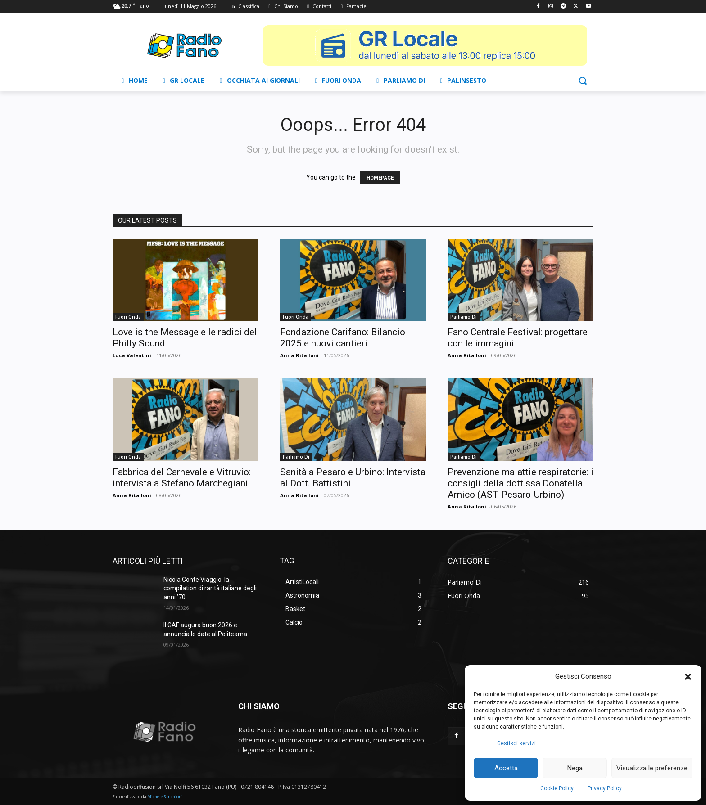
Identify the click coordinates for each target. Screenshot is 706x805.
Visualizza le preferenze (652, 768)
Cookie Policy (557, 788)
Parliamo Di (463, 317)
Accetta (506, 768)
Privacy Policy (605, 788)
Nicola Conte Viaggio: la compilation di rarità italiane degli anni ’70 (210, 588)
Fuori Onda (128, 317)
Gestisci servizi (516, 743)
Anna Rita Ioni (299, 355)
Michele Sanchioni (165, 797)
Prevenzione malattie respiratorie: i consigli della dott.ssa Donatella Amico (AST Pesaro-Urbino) (520, 483)
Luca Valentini (132, 355)
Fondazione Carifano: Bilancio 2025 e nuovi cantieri (342, 338)
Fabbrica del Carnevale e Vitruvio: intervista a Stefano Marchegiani (182, 478)
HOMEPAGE (380, 178)
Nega (575, 768)
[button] (687, 676)
